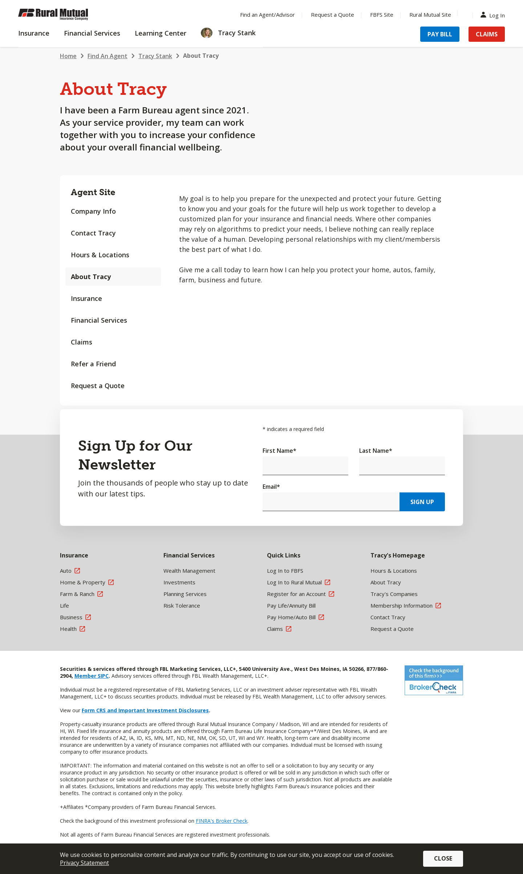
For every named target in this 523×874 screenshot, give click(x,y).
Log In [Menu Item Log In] (494, 14)
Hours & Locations (100, 254)
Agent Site (93, 192)
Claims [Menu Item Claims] (487, 34)
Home (68, 56)
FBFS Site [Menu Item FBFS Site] (381, 14)
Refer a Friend (93, 363)
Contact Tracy (93, 233)
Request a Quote (98, 385)
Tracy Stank (155, 56)
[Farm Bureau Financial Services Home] (65, 14)
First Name (279, 451)
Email (271, 487)
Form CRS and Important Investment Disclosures (145, 710)
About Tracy (201, 56)
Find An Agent (107, 56)
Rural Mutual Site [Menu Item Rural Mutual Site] (430, 14)
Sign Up (422, 502)
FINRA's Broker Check (221, 820)
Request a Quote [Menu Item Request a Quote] (332, 14)
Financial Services (99, 320)
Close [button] (443, 858)
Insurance (86, 298)
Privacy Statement (84, 863)
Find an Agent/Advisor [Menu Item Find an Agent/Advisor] (267, 14)
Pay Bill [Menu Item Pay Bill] (439, 34)
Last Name (375, 451)
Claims (81, 342)
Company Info (93, 211)
